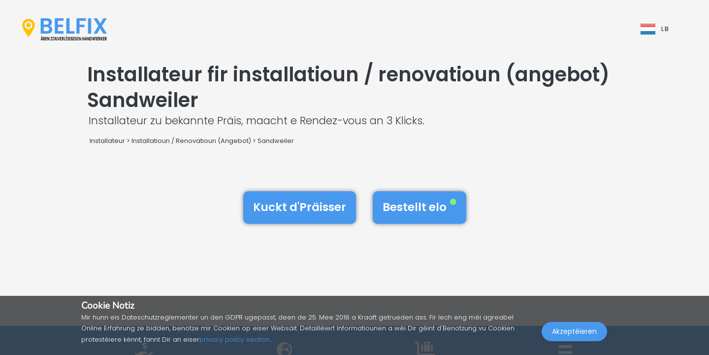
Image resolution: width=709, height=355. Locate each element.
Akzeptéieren (574, 333)
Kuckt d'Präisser (299, 207)
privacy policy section (234, 339)
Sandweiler (276, 141)
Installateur (107, 141)
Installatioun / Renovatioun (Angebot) (191, 141)
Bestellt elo (419, 207)
